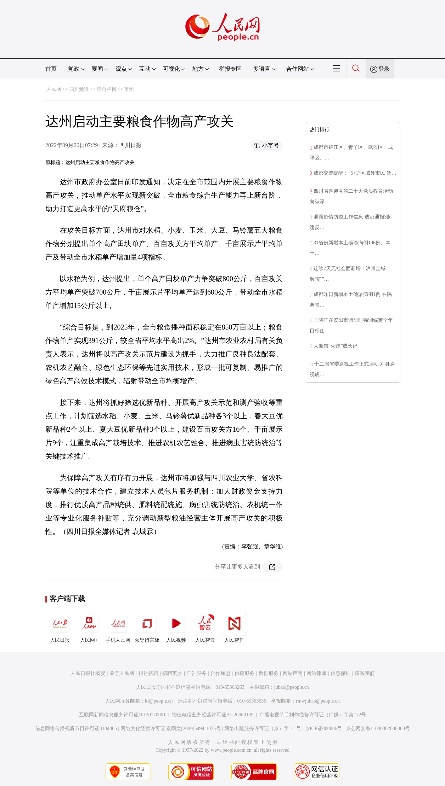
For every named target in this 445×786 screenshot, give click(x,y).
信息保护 (340, 673)
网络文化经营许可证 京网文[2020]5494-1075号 (170, 728)
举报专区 (230, 69)
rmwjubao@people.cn (318, 701)
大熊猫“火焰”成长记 (335, 346)
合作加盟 (220, 673)
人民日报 (59, 627)
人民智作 (234, 627)
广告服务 (196, 673)
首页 (51, 69)
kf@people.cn (159, 701)
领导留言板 (147, 627)
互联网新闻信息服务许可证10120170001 (122, 714)
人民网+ (89, 627)
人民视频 (176, 627)
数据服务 (268, 673)
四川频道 (79, 89)
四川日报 (130, 145)
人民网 (53, 89)
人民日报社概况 (88, 673)
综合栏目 (107, 89)
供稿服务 (244, 673)
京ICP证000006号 (323, 728)
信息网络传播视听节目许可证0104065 (76, 728)
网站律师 (316, 673)
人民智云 (205, 627)
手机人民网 (118, 627)
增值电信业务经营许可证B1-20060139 (213, 714)
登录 (384, 69)
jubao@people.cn (291, 687)
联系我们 (364, 673)
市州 (129, 89)
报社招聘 (148, 673)
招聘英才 (172, 673)
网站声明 (293, 673)
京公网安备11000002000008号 (378, 728)
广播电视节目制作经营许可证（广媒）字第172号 (312, 714)
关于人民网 (121, 673)
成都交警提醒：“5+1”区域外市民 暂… (355, 173)
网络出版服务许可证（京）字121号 (262, 728)
